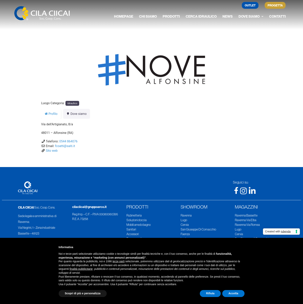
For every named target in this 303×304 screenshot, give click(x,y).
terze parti (118, 261)
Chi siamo (148, 16)
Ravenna (186, 215)
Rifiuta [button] (210, 293)
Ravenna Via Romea (247, 225)
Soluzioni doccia (136, 220)
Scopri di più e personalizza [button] (82, 293)
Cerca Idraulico (201, 16)
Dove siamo (251, 16)
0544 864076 (68, 141)
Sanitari (131, 229)
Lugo (184, 220)
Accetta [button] (233, 293)
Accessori (132, 234)
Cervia (185, 225)
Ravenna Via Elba (245, 220)
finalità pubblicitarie (81, 268)
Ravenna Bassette (246, 215)
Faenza (185, 234)
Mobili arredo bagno (138, 225)
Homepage (123, 16)
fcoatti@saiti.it (65, 146)
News (227, 16)
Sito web (52, 150)
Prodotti (171, 16)
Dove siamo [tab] (76, 114)
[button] (251, 16)
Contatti (277, 16)
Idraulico (72, 103)
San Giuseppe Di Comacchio (198, 229)
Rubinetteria (134, 215)
